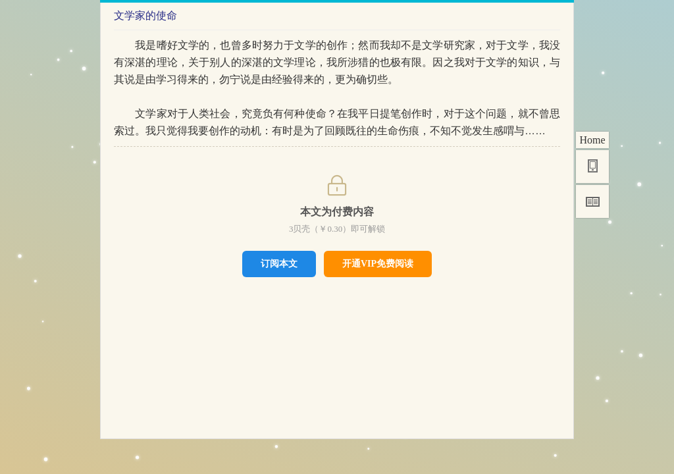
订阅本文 (279, 263)
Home (592, 139)
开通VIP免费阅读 (377, 264)
